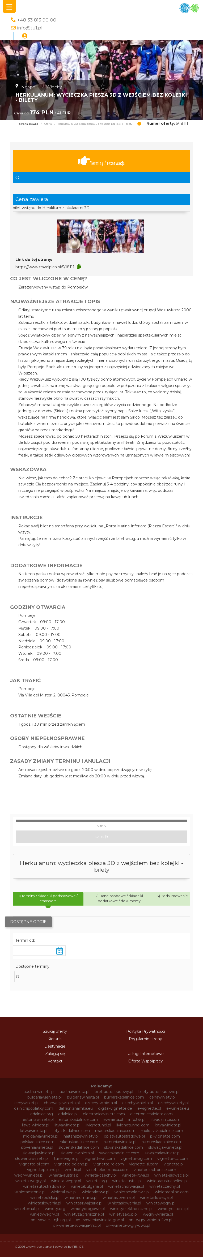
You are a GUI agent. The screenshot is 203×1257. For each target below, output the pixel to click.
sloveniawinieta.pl (37, 1147)
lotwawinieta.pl (33, 1130)
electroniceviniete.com (151, 1114)
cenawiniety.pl (162, 1097)
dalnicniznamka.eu (75, 1108)
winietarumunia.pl (81, 1197)
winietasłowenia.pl (124, 1203)
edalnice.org (41, 1114)
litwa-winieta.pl (35, 1125)
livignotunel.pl (98, 1125)
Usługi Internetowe (146, 1053)
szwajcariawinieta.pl (162, 1153)
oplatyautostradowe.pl (124, 1136)
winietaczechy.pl (164, 1186)
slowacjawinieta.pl (39, 1153)
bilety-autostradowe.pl (158, 1091)
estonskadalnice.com (78, 1119)
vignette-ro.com (109, 1164)
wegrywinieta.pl (28, 1175)
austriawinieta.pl (74, 1091)
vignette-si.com (143, 1164)
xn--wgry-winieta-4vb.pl (150, 1219)
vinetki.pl (73, 1169)
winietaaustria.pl (127, 1180)
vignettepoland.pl (43, 1169)
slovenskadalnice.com (78, 1147)
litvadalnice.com (165, 1119)
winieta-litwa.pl (135, 1175)
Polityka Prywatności (145, 1031)
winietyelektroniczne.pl (131, 1208)
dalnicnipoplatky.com (33, 1108)
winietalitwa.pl (64, 1192)
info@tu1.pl (30, 28)
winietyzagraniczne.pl (84, 1214)
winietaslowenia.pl (44, 1203)
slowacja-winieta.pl (165, 1147)
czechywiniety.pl (173, 1102)
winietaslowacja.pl (156, 1197)
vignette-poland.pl (71, 1164)
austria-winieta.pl (39, 1091)
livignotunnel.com (133, 1125)
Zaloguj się (55, 1053)
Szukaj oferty (55, 1031)
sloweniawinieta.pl (77, 1153)
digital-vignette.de (115, 1108)
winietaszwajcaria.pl (84, 1203)
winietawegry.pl (160, 1203)
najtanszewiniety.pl (81, 1136)
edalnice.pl (68, 1114)
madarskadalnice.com (115, 1130)
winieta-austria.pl (64, 1175)
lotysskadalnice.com (71, 1130)
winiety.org (55, 1208)
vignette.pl (174, 1164)
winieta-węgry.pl (66, 1180)
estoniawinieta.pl (38, 1119)
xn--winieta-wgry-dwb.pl (128, 1225)
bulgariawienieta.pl (44, 1097)
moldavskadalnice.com (162, 1130)
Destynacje (54, 1046)
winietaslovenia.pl (119, 1197)
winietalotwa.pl (95, 1192)
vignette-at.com (100, 1158)
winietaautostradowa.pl (44, 1186)
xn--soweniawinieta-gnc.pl (100, 1219)
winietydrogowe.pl (88, 1208)
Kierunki (55, 1038)
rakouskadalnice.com (79, 1141)
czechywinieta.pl (137, 1102)
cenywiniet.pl (26, 1102)
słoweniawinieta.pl (32, 1158)
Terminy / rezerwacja (101, 161)
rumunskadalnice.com (162, 1141)
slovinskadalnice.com (123, 1147)
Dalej (101, 837)
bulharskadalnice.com (124, 1097)
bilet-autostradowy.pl (114, 1091)
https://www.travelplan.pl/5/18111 (44, 267)
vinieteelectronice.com (155, 1169)
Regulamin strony (145, 1038)
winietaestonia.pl (30, 1192)
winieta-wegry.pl (30, 1180)
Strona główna (28, 124)
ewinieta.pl (113, 1119)
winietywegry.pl (44, 1214)
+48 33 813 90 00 (36, 20)
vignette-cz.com (172, 1158)
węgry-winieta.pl (158, 1214)
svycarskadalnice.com (119, 1153)
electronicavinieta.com (104, 1114)
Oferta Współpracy (145, 1061)
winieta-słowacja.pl (171, 1175)
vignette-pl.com (34, 1164)
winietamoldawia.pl (132, 1192)
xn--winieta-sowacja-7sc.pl (77, 1225)
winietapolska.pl (44, 1197)
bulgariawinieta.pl (83, 1097)
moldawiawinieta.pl (40, 1136)
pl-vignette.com (165, 1136)
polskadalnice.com (37, 1141)
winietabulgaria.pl (87, 1186)
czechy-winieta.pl (101, 1102)
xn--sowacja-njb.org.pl (51, 1219)
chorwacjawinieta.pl (62, 1102)
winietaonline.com (172, 1192)
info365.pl (136, 1119)
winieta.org (96, 1180)
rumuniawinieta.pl (120, 1141)
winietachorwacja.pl (126, 1186)
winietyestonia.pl (173, 1208)
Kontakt (55, 1061)
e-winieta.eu (177, 1108)
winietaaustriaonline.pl (167, 1180)
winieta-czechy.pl (101, 1175)
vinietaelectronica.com (107, 1169)
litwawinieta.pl (67, 1125)
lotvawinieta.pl (168, 1125)
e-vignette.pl (149, 1108)
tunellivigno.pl (66, 1158)
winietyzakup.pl (123, 1214)
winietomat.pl (27, 1208)
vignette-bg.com (136, 1158)
